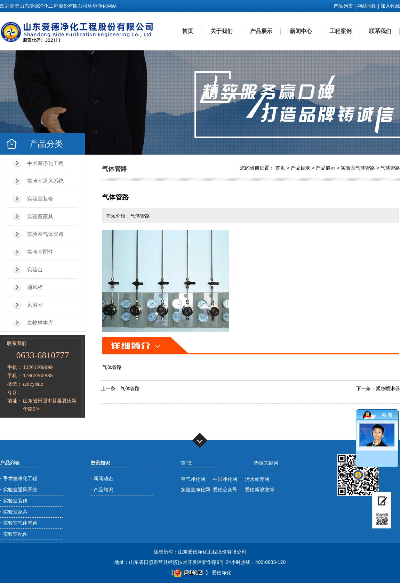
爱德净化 (221, 572)
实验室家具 (40, 216)
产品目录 (300, 168)
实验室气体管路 (45, 234)
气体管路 (390, 168)
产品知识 (103, 489)
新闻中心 (301, 31)
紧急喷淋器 (388, 388)
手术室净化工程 (45, 163)
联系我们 (380, 31)
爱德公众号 (225, 489)
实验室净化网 (195, 489)
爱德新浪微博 (259, 489)
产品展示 (261, 31)
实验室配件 (40, 252)
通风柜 (35, 287)
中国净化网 (225, 479)
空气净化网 (193, 479)
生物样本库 (40, 323)
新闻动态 (103, 478)
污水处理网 (257, 479)
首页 (187, 31)
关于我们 (221, 31)
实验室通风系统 (45, 181)
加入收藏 (390, 6)
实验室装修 (40, 199)
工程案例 (340, 31)
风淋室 (35, 305)
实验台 (35, 269)
